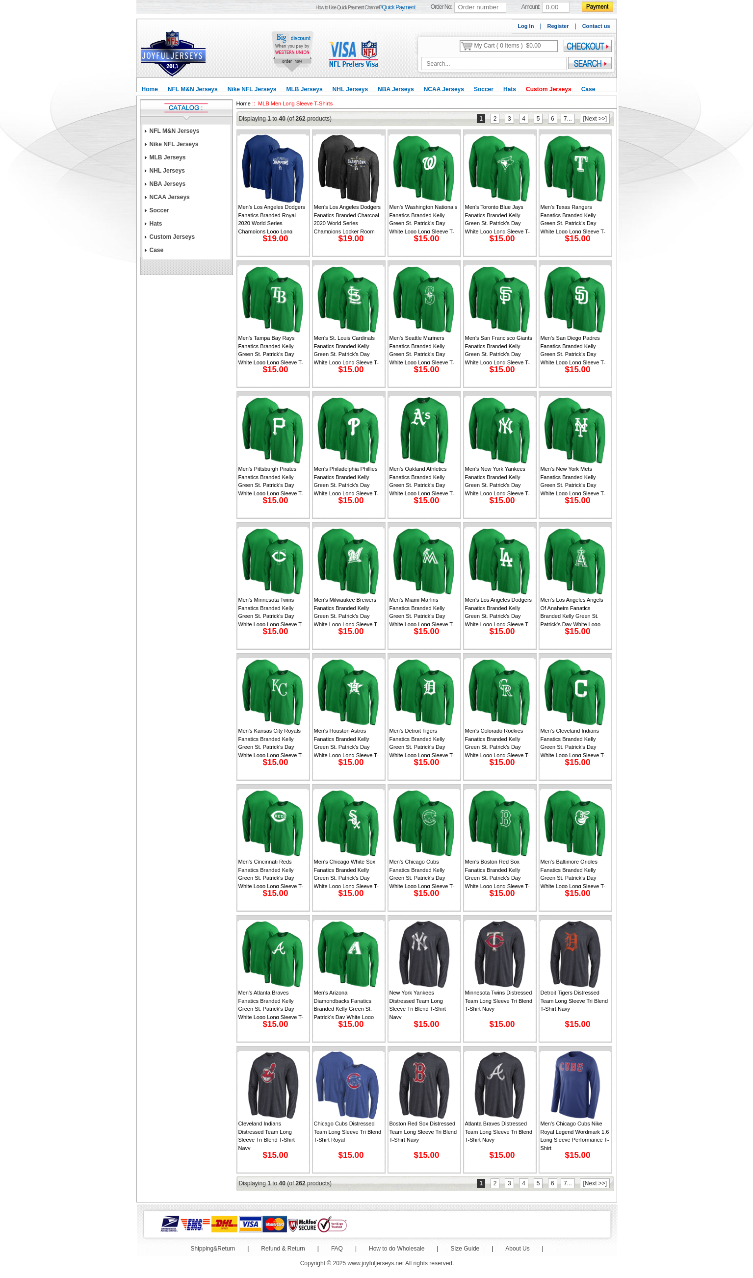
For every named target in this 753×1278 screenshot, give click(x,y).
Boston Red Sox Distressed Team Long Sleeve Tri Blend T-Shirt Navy (423, 1132)
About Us (517, 1248)
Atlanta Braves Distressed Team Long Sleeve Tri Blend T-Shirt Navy (499, 1132)
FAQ (337, 1248)
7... (568, 118)
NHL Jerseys (350, 89)
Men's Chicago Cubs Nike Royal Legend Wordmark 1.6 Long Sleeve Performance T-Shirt (575, 1135)
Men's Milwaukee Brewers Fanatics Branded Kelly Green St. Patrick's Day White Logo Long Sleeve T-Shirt (346, 611)
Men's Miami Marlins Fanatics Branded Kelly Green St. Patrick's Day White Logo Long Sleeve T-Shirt (422, 611)
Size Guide (465, 1248)
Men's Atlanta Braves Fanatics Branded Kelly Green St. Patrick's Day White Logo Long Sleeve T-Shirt (271, 1004)
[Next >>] (595, 118)
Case (588, 89)
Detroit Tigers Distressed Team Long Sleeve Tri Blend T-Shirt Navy (574, 1001)
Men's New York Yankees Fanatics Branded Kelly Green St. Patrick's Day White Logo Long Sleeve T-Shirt (497, 480)
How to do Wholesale (396, 1248)
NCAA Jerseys (444, 89)
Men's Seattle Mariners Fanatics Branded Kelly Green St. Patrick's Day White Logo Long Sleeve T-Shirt (422, 349)
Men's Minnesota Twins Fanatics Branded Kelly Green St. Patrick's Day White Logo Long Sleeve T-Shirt (271, 611)
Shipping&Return (213, 1248)
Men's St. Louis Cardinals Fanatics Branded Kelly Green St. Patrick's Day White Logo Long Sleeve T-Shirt (346, 349)
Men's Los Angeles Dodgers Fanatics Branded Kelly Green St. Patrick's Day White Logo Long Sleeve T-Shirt (498, 611)
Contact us (596, 26)
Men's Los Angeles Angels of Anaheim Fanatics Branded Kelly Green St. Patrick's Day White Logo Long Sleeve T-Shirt (572, 611)
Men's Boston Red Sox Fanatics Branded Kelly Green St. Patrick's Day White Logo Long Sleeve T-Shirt (497, 873)
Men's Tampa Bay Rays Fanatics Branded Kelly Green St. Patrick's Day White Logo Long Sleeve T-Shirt (271, 349)
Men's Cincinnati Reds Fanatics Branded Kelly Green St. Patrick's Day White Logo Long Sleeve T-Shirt (271, 873)
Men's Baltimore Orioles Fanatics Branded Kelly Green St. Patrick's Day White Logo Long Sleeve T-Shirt (573, 873)
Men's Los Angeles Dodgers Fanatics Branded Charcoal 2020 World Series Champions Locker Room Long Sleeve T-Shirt (347, 218)
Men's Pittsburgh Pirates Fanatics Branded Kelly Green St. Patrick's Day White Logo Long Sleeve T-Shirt (271, 480)
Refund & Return (283, 1248)
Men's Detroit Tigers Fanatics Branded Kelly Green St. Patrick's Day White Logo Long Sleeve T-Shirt (422, 742)
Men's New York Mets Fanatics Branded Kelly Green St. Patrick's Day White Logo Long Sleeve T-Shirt (573, 480)
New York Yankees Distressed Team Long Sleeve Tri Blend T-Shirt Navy (417, 1004)
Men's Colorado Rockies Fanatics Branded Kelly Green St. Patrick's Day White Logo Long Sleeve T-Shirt (497, 742)
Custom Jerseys (548, 89)
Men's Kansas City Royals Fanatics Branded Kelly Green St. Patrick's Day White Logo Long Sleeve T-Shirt (271, 742)
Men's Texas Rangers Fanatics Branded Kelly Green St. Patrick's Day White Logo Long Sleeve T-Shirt (573, 218)
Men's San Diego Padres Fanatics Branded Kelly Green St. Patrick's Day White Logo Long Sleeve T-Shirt (573, 349)
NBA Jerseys (396, 89)
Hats (509, 89)
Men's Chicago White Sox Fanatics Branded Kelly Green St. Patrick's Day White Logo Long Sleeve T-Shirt (346, 873)
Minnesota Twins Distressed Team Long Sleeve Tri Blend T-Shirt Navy (499, 1001)
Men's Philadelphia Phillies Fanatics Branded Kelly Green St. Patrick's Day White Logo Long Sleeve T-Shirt (346, 480)
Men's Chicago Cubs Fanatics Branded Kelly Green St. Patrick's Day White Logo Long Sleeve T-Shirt (422, 873)
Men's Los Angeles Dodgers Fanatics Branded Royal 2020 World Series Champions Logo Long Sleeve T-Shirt (272, 218)
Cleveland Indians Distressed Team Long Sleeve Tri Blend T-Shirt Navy (266, 1135)
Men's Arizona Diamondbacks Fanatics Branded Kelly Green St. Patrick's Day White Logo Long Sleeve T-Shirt (344, 1004)
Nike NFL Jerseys (252, 89)
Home (150, 89)
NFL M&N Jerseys (193, 89)
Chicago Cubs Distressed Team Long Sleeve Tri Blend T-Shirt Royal (348, 1132)
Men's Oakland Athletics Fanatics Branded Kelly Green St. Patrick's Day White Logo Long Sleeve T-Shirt (422, 480)
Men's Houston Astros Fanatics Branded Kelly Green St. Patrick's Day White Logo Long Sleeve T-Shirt (346, 742)
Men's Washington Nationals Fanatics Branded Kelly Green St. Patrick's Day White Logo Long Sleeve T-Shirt (423, 218)
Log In (526, 26)
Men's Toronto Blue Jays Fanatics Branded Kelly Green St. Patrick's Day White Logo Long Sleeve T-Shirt (497, 218)
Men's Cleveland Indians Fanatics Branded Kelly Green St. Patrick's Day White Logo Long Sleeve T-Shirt (573, 742)
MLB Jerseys (304, 89)
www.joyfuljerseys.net (376, 1263)
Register (558, 26)
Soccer (483, 89)
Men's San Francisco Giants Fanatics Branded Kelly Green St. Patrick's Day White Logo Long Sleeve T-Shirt (498, 349)
